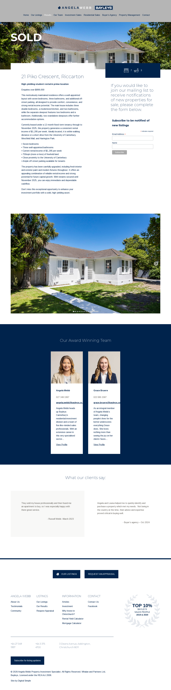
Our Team (58, 15)
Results (47, 15)
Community (16, 611)
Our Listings (36, 15)
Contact (146, 15)
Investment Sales (73, 15)
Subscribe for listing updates (27, 660)
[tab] (73, 311)
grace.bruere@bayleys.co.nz (108, 403)
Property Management (129, 15)
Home (26, 15)
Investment (67, 606)
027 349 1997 (62, 397)
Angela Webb (63, 390)
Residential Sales (92, 15)
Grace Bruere (101, 390)
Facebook (92, 606)
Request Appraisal (45, 611)
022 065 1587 (100, 397)
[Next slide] (156, 263)
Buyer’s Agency (109, 15)
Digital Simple (24, 681)
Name (114, 143)
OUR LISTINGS (66, 574)
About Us (15, 602)
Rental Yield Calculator (72, 619)
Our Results (42, 606)
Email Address (119, 134)
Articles (65, 602)
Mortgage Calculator (71, 623)
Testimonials (16, 606)
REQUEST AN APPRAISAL (101, 574)
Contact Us (93, 602)
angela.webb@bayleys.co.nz (70, 403)
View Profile (61, 444)
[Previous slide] (15, 263)
